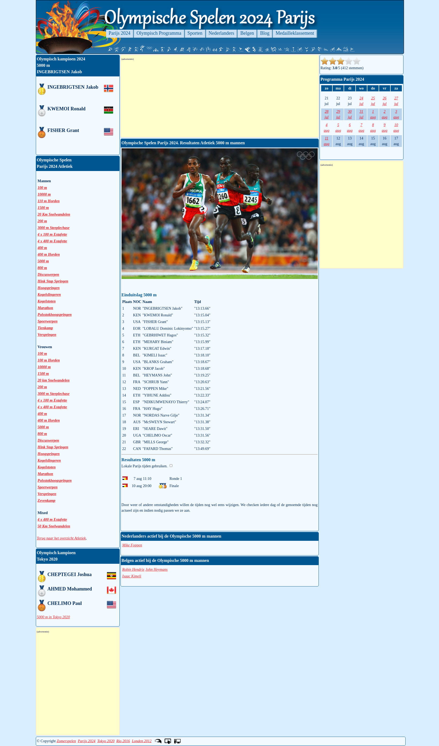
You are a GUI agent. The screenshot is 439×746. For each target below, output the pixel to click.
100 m (42, 354)
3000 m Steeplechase (54, 394)
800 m (42, 268)
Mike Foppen (132, 545)
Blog (264, 33)
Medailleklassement (294, 33)
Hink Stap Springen (53, 281)
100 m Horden (49, 360)
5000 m (43, 427)
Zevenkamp (47, 501)
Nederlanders (221, 33)
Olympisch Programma (159, 33)
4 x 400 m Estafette (52, 407)
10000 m (44, 367)
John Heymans (156, 570)
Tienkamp (45, 328)
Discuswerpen (48, 275)
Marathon (45, 308)
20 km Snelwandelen (54, 380)
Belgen (247, 33)
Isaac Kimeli (131, 576)
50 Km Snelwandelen (54, 526)
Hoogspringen (49, 288)
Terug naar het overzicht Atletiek (61, 538)
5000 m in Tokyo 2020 (53, 617)
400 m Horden (49, 420)
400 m (42, 414)
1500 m (43, 374)
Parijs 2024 (120, 33)
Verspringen (47, 335)
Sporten (195, 33)
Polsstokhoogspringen (55, 315)
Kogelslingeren (49, 295)
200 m (42, 387)
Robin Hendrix (133, 570)
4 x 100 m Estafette (52, 400)
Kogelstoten (47, 301)
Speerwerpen (48, 321)
